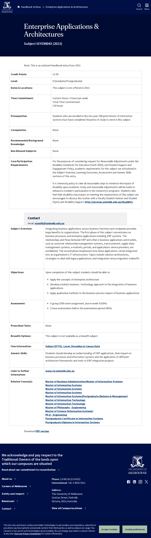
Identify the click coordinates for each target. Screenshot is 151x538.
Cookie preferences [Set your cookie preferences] (135, 529)
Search (139, 7)
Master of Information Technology (65, 400)
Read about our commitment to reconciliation (29, 469)
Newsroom (8, 501)
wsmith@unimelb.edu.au (49, 223)
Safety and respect (13, 493)
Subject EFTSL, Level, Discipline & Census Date (72, 346)
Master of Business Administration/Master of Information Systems (84, 381)
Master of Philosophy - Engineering (65, 407)
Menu (147, 7)
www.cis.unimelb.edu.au (59, 371)
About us (7, 478)
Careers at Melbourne (14, 486)
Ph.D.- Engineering (56, 415)
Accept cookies (109, 529)
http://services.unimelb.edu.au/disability (109, 202)
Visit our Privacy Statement (27, 533)
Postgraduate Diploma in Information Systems (72, 422)
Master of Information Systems (63, 385)
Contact (6, 508)
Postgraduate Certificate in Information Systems (74, 418)
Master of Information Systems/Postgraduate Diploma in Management (86, 396)
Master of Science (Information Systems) (69, 411)
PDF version (42, 431)
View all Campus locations (67, 508)
